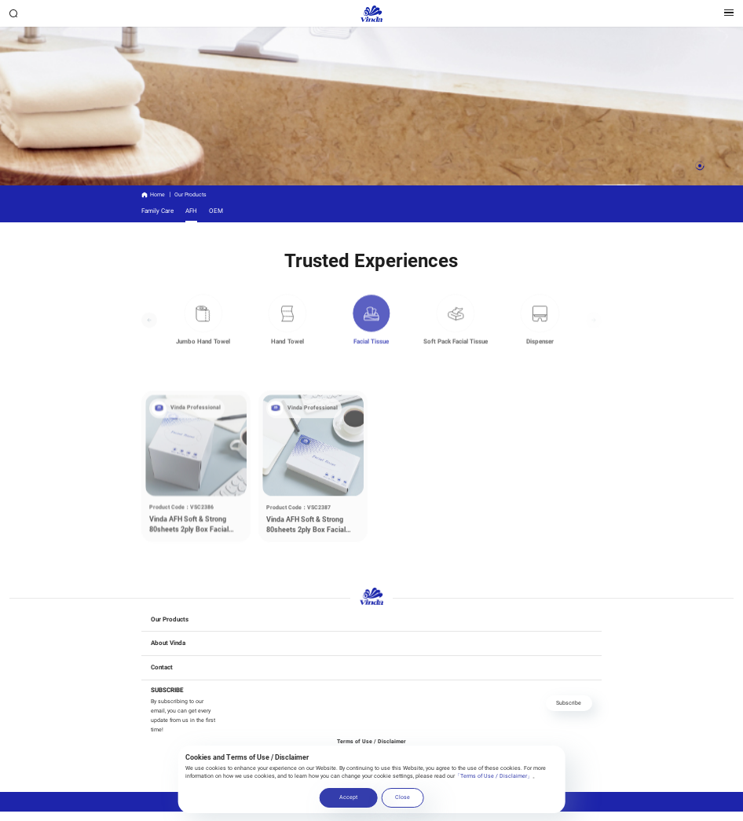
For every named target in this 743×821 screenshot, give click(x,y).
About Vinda (168, 643)
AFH (191, 210)
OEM (216, 210)
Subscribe (568, 702)
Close (402, 797)
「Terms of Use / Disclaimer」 (494, 775)
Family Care (157, 210)
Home (157, 194)
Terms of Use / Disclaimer (371, 741)
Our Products (169, 619)
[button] (700, 165)
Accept (348, 797)
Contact (162, 667)
